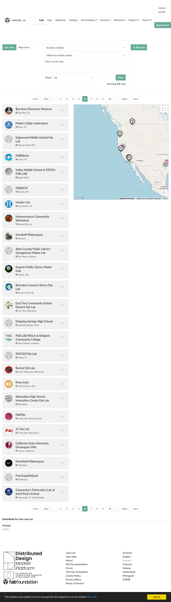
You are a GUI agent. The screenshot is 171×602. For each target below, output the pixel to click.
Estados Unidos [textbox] (55, 47)
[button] (121, 148)
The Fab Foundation (77, 571)
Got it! (156, 597)
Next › (125, 98)
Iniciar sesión (162, 9)
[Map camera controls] (164, 193)
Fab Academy (89, 20)
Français (127, 564)
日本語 (126, 579)
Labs (41, 20)
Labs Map (71, 556)
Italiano (127, 567)
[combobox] (85, 47)
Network (119, 20)
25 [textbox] (55, 77)
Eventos (105, 20)
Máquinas (60, 20)
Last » (136, 98)
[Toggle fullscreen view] (164, 109)
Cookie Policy (73, 575)
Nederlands (129, 571)
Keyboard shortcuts (126, 198)
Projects (134, 20)
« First (35, 98)
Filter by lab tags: (54, 61)
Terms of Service (75, 583)
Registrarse (162, 25)
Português (128, 575)
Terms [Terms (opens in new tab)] (165, 198)
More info (97, 597)
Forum (146, 20)
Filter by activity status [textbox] (59, 55)
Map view (23, 47)
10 (109, 98)
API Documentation (77, 564)
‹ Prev (46, 98)
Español (127, 560)
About (69, 560)
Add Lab (139, 47)
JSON (5, 529)
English (127, 556)
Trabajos (73, 20)
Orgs (49, 20)
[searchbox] (47, 69)
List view (9, 47)
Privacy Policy (73, 579)
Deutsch (127, 552)
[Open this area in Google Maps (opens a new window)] (80, 198)
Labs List (70, 552)
